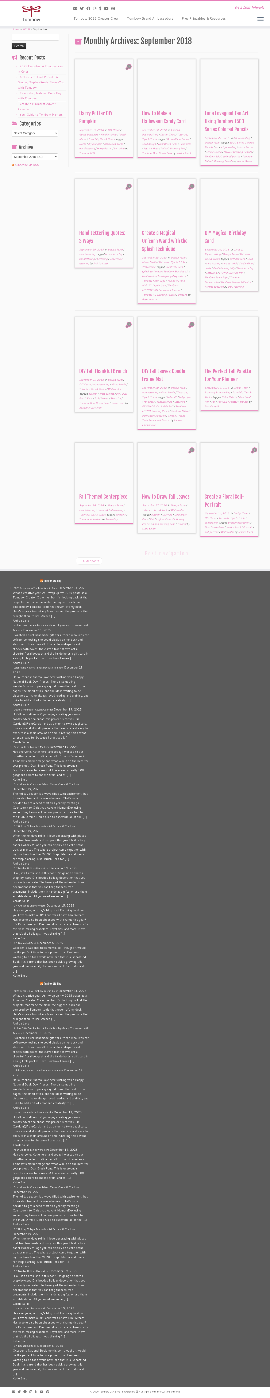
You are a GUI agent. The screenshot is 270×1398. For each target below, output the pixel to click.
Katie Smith (148, 528)
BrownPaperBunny (178, 139)
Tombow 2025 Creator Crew (96, 18)
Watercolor (149, 267)
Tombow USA (87, 153)
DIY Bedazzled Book (25, 943)
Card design (149, 144)
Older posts (89, 561)
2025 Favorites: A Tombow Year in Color (36, 588)
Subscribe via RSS (27, 165)
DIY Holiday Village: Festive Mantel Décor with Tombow (44, 826)
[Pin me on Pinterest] (114, 8)
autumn (93, 393)
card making (213, 263)
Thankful (116, 398)
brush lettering (114, 254)
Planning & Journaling (218, 392)
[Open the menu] (260, 19)
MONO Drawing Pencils (238, 152)
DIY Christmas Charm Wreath (30, 905)
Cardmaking (246, 263)
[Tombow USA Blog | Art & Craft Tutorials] (31, 13)
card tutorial (229, 263)
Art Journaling (242, 138)
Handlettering (108, 134)
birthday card (238, 259)
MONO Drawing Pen (173, 148)
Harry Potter (104, 148)
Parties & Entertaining (110, 510)
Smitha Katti (100, 263)
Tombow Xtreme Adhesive (236, 282)
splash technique (152, 271)
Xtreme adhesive (214, 286)
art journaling (228, 147)
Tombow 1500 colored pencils (223, 156)
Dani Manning (221, 268)
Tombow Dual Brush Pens (157, 153)
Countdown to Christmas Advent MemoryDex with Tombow (46, 784)
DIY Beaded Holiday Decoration (31, 868)
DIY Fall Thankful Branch (103, 371)
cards (208, 268)
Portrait (248, 527)
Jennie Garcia (214, 152)
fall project (185, 397)
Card (250, 259)
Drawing (167, 514)
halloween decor (114, 144)
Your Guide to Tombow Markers (41, 114)
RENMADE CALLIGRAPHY (158, 406)
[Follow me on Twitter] (83, 8)
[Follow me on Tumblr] (101, 8)
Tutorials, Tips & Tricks (101, 139)
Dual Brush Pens (168, 144)
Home (15, 29)
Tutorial (182, 524)
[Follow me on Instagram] (96, 8)
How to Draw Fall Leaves (166, 497)
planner (244, 401)
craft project (107, 393)
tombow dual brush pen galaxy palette (164, 276)
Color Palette (229, 397)
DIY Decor (114, 130)
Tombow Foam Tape (154, 281)
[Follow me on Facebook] (89, 8)
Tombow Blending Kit (176, 271)
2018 (26, 29)
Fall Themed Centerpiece (103, 497)
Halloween (185, 144)
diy (233, 268)
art (217, 147)
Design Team (168, 134)
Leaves (105, 398)
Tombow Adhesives (90, 519)
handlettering (87, 148)
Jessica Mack (151, 148)
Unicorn (183, 294)
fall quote (149, 401)
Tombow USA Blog (52, 580)
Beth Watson (149, 299)
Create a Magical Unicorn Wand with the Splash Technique (165, 241)
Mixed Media (149, 262)
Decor (83, 144)
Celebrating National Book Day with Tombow (38, 667)
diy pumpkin (95, 144)
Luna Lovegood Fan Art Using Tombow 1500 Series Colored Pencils (227, 121)
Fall (96, 398)
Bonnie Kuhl (212, 406)
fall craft (172, 397)
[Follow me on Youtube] (107, 8)
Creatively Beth (174, 267)
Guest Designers (89, 134)
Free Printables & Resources (204, 18)
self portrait (212, 532)
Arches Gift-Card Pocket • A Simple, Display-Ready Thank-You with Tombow (41, 82)
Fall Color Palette (227, 401)
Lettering (119, 148)
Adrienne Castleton (90, 407)
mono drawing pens (164, 524)
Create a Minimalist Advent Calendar (33, 709)
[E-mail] (76, 8)
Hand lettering (245, 268)
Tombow (121, 514)
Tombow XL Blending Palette (159, 294)
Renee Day (111, 519)
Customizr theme (170, 1391)
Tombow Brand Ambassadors (150, 18)
